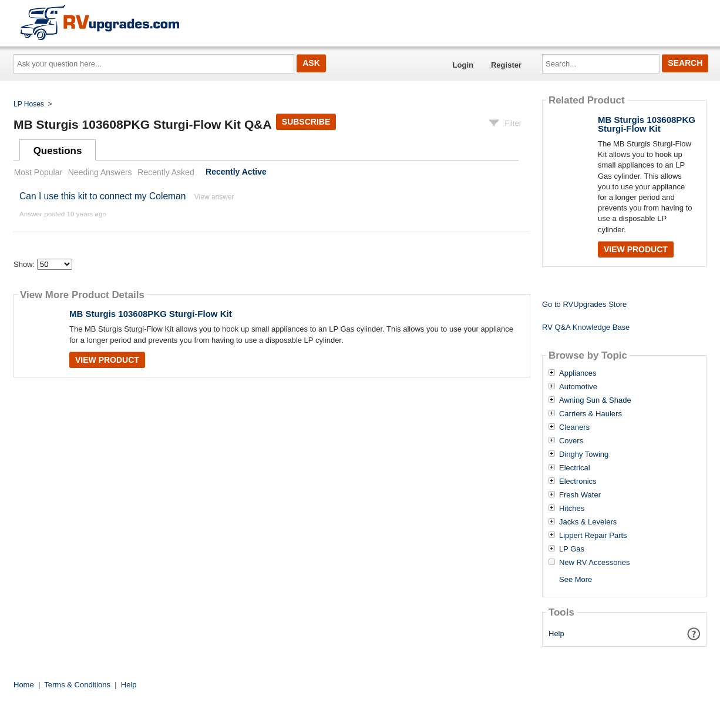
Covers (571, 441)
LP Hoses (29, 104)
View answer (214, 197)
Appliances (578, 373)
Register (506, 65)
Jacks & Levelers (588, 522)
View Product (107, 360)
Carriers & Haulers (590, 414)
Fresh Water (580, 495)
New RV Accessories (594, 563)
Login (463, 65)
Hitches (571, 508)
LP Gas (571, 549)
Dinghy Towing (583, 454)
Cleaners (574, 427)
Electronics (578, 481)
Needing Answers (100, 172)
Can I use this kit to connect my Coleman (102, 196)
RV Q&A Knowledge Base (586, 327)
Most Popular (38, 172)
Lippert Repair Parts (593, 535)
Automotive (578, 387)
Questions (57, 150)
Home (24, 684)
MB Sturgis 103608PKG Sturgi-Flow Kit (150, 314)
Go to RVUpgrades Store (584, 304)
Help (556, 633)
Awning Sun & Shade (595, 400)
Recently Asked (165, 172)
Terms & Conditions (77, 684)
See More (575, 579)
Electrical (574, 468)
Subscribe (306, 121)
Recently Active (236, 172)
